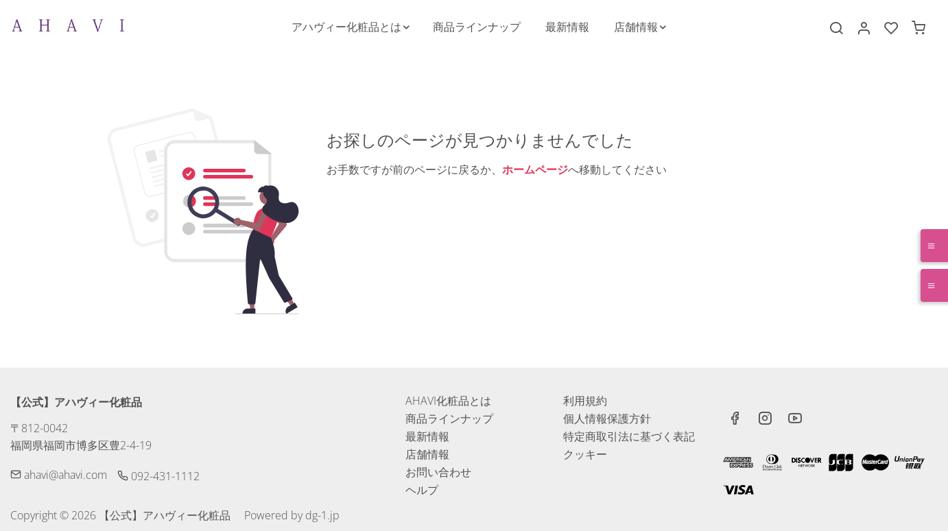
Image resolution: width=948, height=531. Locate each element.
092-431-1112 (158, 476)
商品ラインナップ (449, 418)
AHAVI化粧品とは (448, 400)
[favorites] (891, 28)
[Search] (836, 28)
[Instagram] (765, 420)
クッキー (585, 454)
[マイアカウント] (863, 28)
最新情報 (427, 436)
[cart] (918, 28)
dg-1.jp (322, 515)
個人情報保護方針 (607, 418)
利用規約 (585, 400)
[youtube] (795, 420)
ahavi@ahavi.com (58, 474)
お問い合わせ (438, 472)
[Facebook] (734, 420)
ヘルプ (421, 489)
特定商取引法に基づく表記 (629, 436)
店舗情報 (427, 454)
